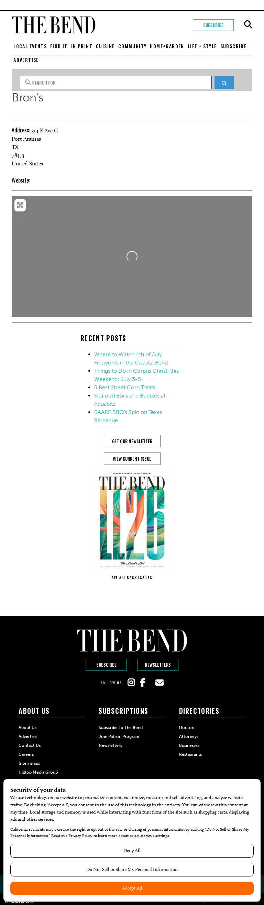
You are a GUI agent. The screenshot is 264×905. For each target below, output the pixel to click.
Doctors (187, 727)
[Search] (223, 82)
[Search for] (116, 82)
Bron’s (27, 97)
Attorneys (188, 736)
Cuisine (105, 46)
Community (132, 46)
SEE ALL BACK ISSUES (132, 577)
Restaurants (190, 754)
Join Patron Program (119, 736)
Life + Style (202, 46)
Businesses (189, 745)
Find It (59, 46)
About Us (27, 727)
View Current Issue (132, 458)
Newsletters (158, 664)
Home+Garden (167, 46)
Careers (26, 754)
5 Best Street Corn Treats (124, 387)
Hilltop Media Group (38, 772)
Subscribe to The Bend (121, 727)
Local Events (30, 46)
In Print (81, 46)
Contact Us (30, 745)
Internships (29, 763)
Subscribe (213, 25)
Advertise (26, 59)
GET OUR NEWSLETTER (132, 441)
